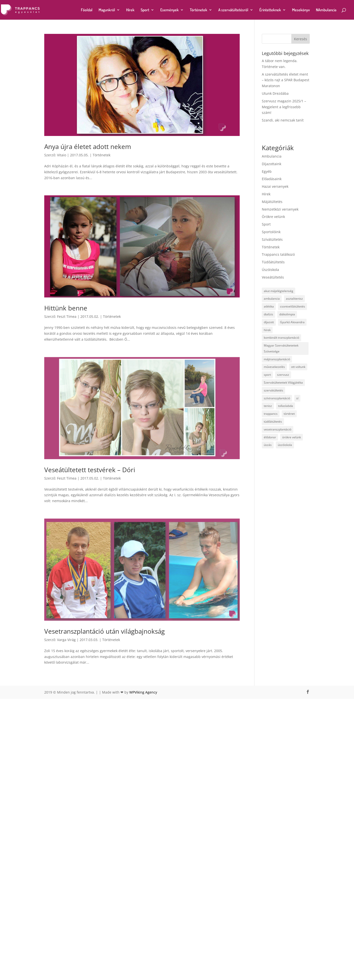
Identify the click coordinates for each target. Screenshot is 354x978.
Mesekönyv (301, 10)
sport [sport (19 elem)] (267, 375)
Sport (145, 10)
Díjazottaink (271, 163)
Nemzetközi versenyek (280, 209)
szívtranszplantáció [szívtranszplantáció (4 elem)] (277, 398)
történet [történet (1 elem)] (289, 414)
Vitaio (61, 155)
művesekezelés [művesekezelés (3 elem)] (274, 367)
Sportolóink (271, 231)
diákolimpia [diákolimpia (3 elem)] (287, 314)
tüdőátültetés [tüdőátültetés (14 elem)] (273, 421)
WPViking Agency (143, 878)
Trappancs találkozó (278, 254)
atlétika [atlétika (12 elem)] (269, 306)
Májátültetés (272, 201)
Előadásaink (271, 178)
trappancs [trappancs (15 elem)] (271, 414)
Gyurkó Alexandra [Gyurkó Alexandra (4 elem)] (292, 322)
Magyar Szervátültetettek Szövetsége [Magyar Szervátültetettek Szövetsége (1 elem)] (281, 348)
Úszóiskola (270, 269)
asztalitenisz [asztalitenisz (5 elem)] (294, 298)
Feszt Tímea (66, 316)
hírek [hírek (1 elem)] (267, 330)
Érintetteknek (270, 10)
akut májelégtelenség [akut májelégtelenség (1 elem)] (278, 291)
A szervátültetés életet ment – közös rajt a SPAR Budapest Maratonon (285, 80)
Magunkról (107, 10)
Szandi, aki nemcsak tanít (283, 120)
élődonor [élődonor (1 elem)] (270, 437)
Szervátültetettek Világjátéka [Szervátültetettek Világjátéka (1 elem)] (283, 382)
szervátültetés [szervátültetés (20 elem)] (273, 390)
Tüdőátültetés (273, 262)
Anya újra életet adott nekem (87, 146)
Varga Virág (66, 825)
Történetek (198, 10)
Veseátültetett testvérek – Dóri (89, 562)
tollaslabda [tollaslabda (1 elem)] (285, 406)
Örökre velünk (273, 216)
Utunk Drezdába (275, 93)
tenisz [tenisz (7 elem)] (268, 406)
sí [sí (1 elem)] (297, 398)
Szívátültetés (272, 239)
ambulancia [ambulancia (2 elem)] (272, 298)
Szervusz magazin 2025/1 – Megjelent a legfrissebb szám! (284, 107)
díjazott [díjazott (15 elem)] (269, 322)
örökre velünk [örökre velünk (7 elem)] (291, 437)
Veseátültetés (273, 277)
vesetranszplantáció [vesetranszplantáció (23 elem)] (277, 429)
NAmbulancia (326, 10)
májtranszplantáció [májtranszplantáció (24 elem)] (277, 359)
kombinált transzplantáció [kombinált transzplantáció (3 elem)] (281, 337)
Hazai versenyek (275, 186)
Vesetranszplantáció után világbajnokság (104, 817)
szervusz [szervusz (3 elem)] (283, 375)
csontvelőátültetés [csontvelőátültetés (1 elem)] (292, 306)
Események (169, 10)
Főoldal (86, 10)
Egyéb (267, 171)
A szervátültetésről (233, 10)
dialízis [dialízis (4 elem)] (268, 314)
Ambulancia (271, 156)
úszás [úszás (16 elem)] (268, 445)
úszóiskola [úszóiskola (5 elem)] (285, 445)
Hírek (130, 10)
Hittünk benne (65, 308)
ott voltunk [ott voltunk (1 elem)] (298, 367)
